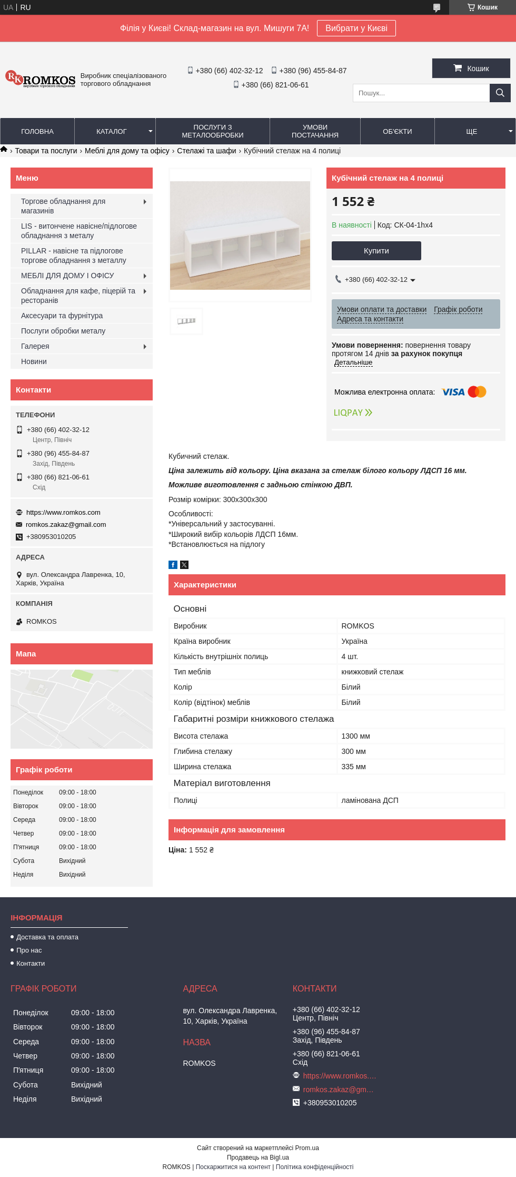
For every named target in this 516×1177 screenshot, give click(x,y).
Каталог (111, 131)
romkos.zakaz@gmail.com (66, 524)
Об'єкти (397, 131)
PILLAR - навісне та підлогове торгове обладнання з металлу (73, 255)
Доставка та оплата (47, 937)
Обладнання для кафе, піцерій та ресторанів (78, 296)
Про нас (29, 950)
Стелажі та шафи (206, 150)
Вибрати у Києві (356, 28)
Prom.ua (307, 1148)
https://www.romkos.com (63, 512)
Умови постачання (315, 131)
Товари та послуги (46, 150)
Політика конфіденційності (315, 1167)
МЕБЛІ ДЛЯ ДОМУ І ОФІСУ (67, 275)
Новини (34, 361)
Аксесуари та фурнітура (62, 315)
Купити (376, 250)
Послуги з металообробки (213, 131)
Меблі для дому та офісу (127, 150)
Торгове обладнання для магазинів (63, 206)
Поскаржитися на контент (233, 1167)
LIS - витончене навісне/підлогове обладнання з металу (79, 231)
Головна (37, 131)
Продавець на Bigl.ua (258, 1157)
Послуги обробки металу (63, 331)
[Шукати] (500, 93)
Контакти (30, 963)
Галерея (35, 346)
